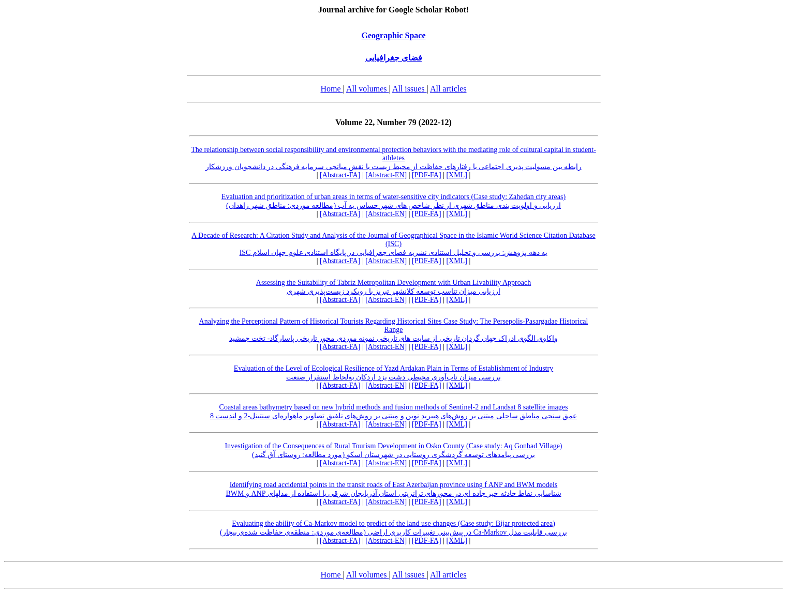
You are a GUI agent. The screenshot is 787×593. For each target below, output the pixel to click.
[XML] (456, 175)
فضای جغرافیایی (393, 57)
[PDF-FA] (426, 175)
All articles (448, 88)
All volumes (367, 88)
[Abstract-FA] (340, 175)
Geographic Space (394, 35)
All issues (409, 88)
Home (331, 88)
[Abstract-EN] (386, 175)
